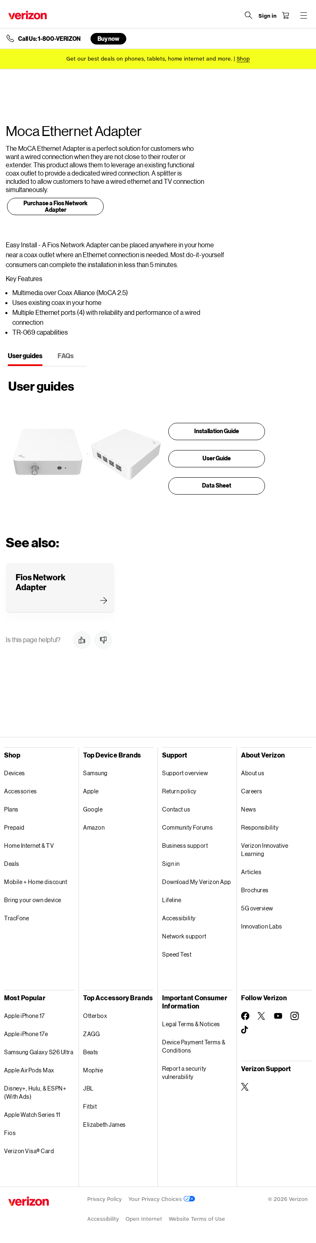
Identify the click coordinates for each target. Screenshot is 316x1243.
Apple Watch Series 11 (32, 1114)
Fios (10, 1132)
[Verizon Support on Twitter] (245, 1087)
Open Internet (143, 1219)
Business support (185, 845)
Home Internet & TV (29, 845)
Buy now (108, 38)
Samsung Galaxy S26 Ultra (38, 1051)
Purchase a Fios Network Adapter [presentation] (55, 206)
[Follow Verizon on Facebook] (245, 1016)
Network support (184, 936)
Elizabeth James (104, 1124)
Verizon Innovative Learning (264, 849)
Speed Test (176, 954)
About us (252, 772)
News (248, 809)
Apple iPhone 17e (26, 1033)
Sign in (171, 863)
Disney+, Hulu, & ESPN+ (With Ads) (35, 1092)
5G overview (257, 908)
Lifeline (171, 899)
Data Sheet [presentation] (216, 485)
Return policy (179, 791)
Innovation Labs (261, 926)
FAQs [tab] (66, 355)
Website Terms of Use (197, 1219)
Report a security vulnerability (184, 1072)
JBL (88, 1088)
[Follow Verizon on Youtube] (278, 1016)
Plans (11, 809)
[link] (55, 208)
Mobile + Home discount (35, 881)
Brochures (255, 890)
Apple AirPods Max (29, 1070)
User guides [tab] (25, 355)
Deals (11, 863)
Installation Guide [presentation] (216, 430)
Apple (91, 791)
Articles (251, 871)
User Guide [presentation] (216, 458)
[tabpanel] (127, 435)
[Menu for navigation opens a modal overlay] (304, 15)
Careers (252, 791)
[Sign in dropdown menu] (267, 16)
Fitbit (90, 1106)
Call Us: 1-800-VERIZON (49, 39)
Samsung (95, 772)
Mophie (93, 1070)
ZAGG (91, 1033)
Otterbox (95, 1015)
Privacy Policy (104, 1199)
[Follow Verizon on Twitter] (262, 1016)
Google (92, 809)
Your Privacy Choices (161, 1199)
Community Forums (187, 827)
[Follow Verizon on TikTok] (245, 1030)
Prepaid (14, 827)
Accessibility (179, 918)
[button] (82, 640)
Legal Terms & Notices (191, 1023)
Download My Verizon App (196, 881)
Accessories (20, 791)
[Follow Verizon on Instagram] (294, 1016)
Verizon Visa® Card (29, 1150)
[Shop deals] (243, 59)
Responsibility (260, 827)
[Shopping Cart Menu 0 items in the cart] (285, 15)
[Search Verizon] (248, 15)
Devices (14, 772)
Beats (90, 1051)
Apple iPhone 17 (24, 1015)
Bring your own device (32, 899)
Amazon (94, 827)
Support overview (185, 772)
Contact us (176, 809)
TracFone (16, 918)
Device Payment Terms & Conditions (193, 1046)
